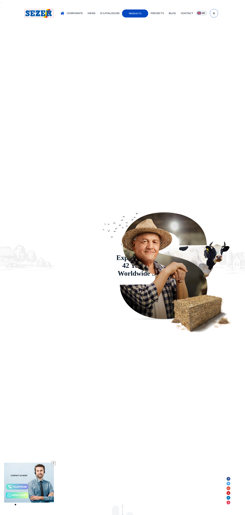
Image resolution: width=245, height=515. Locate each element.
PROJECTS (157, 13)
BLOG (172, 13)
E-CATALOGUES (110, 13)
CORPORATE (75, 13)
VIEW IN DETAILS (64, 285)
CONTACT (187, 13)
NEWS (91, 13)
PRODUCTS (135, 13)
